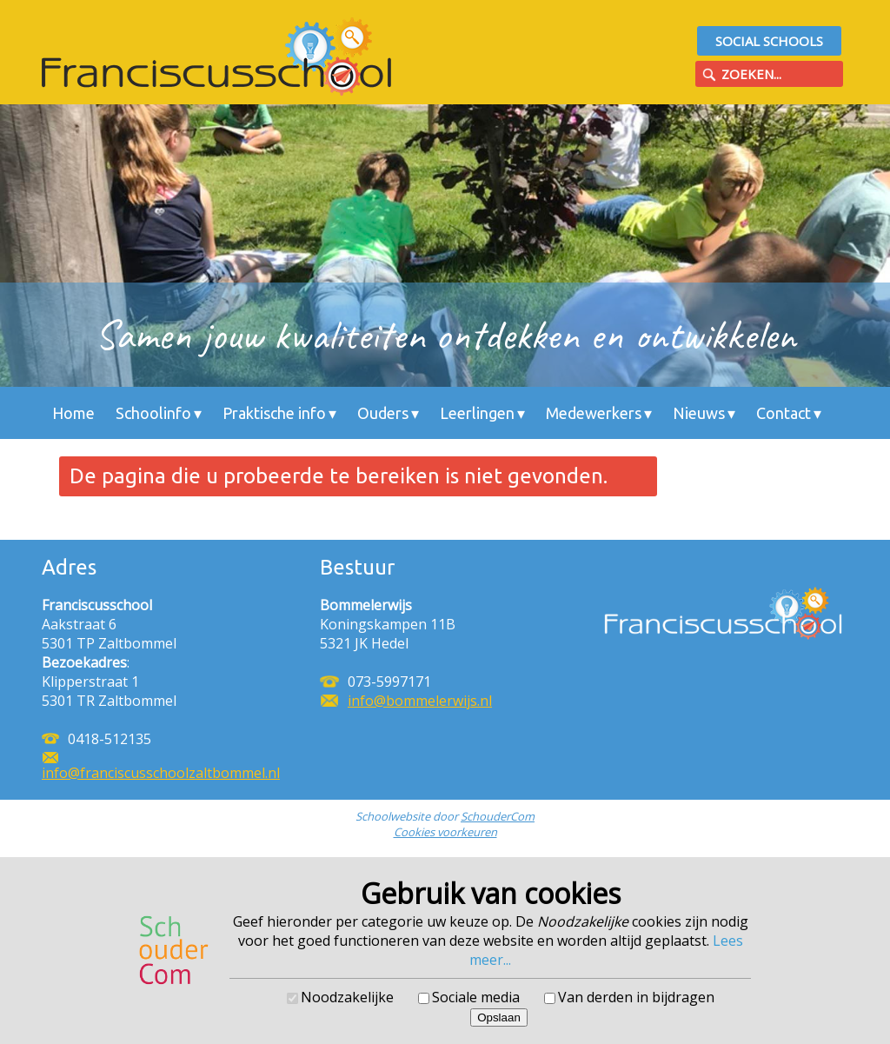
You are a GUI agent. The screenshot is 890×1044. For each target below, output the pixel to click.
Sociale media (476, 997)
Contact (783, 413)
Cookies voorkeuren (445, 832)
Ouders (382, 413)
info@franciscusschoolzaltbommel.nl (161, 772)
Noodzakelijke (347, 997)
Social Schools (769, 41)
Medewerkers (593, 413)
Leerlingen (477, 413)
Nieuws (699, 413)
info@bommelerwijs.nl (420, 700)
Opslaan (499, 1017)
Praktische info (274, 413)
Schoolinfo (153, 413)
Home (73, 413)
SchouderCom (498, 816)
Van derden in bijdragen (636, 997)
